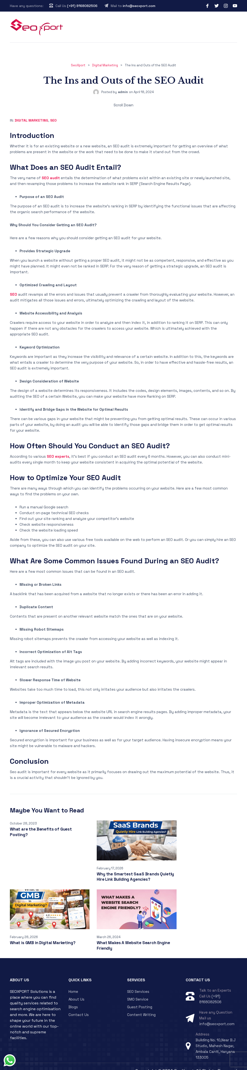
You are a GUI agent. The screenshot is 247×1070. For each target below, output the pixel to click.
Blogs (73, 998)
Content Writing (141, 1005)
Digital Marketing (31, 120)
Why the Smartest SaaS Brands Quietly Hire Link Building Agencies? (122, 872)
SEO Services (138, 982)
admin (123, 92)
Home (73, 982)
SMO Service (137, 990)
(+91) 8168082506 (82, 6)
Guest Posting (139, 998)
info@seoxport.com (139, 6)
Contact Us (79, 1005)
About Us (76, 990)
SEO (53, 120)
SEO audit (51, 178)
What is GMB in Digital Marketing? (199, 869)
